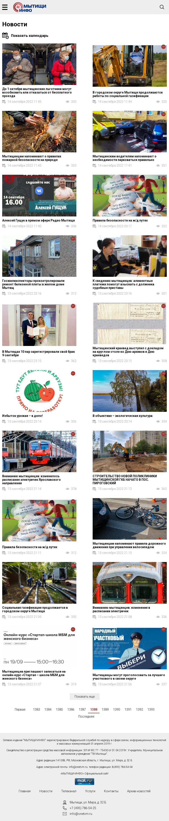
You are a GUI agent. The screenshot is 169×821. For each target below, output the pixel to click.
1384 (47, 709)
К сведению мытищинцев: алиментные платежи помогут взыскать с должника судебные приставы (123, 284)
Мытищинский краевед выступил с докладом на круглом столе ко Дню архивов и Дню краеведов (128, 351)
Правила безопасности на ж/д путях (120, 220)
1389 (105, 709)
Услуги (90, 791)
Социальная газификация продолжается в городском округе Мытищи (35, 609)
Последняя (86, 716)
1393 (150, 709)
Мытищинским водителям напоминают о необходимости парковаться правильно (124, 158)
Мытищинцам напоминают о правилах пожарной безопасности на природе (31, 158)
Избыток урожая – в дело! (22, 416)
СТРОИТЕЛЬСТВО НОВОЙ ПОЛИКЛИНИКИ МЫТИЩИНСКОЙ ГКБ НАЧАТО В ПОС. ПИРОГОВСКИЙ (125, 479)
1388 (93, 709)
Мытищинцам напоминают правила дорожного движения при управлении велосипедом (129, 545)
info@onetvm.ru (78, 767)
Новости (45, 791)
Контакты (111, 791)
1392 (139, 709)
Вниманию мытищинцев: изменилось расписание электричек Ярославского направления (31, 479)
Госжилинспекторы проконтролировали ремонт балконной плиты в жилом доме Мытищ (33, 284)
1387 (82, 709)
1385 (59, 709)
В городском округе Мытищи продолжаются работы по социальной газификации (128, 94)
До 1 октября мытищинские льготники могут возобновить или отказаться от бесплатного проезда (37, 92)
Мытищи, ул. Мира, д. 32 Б (88, 802)
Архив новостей (139, 791)
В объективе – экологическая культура (122, 416)
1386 (70, 709)
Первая (20, 709)
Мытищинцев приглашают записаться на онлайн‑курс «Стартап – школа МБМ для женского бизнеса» (34, 675)
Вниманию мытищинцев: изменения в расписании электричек (121, 609)
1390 (116, 709)
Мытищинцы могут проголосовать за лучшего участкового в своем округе (129, 676)
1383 (36, 709)
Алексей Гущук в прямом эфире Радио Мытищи (38, 220)
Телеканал (68, 791)
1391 (128, 709)
